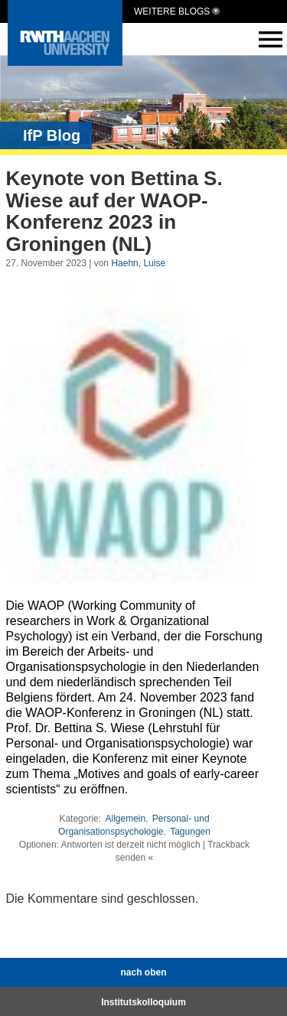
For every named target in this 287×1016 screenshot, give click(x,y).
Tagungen (190, 831)
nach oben (143, 972)
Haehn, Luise (138, 263)
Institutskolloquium (143, 1002)
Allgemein (125, 818)
